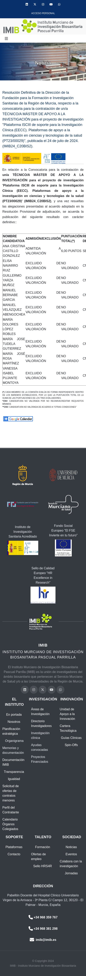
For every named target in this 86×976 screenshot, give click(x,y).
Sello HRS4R (42, 866)
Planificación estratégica (11, 731)
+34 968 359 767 (43, 917)
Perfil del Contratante (10, 810)
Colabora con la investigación (71, 864)
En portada (14, 714)
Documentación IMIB (13, 762)
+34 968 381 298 (43, 928)
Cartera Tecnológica (68, 728)
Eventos (71, 854)
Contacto (14, 854)
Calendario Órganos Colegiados (10, 824)
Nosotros (14, 721)
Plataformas (14, 847)
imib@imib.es (43, 939)
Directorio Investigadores (41, 723)
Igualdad (14, 779)
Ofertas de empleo (38, 856)
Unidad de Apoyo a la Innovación (67, 714)
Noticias (71, 847)
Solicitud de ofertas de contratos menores (10, 793)
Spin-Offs (71, 745)
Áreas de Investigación (40, 712)
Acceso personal (43, 13)
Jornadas (71, 873)
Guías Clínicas (71, 737)
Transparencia (14, 771)
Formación (42, 847)
